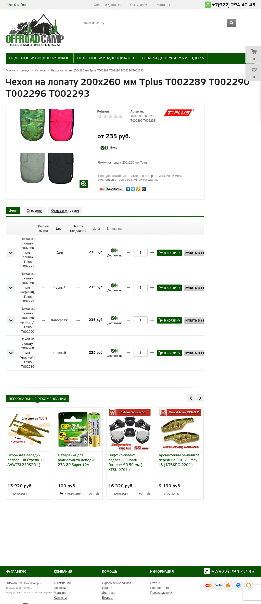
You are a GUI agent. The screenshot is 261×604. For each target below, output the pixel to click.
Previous (191, 398)
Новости (60, 588)
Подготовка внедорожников (39, 58)
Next (200, 398)
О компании (138, 5)
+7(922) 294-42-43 (233, 5)
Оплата (107, 588)
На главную (16, 572)
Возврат (107, 597)
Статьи (155, 583)
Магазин (60, 593)
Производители (161, 593)
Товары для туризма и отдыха (173, 58)
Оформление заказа (116, 583)
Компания (63, 572)
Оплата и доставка (107, 5)
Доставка (108, 593)
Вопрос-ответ (159, 588)
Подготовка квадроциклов (105, 58)
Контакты (163, 5)
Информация (162, 572)
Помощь (109, 572)
